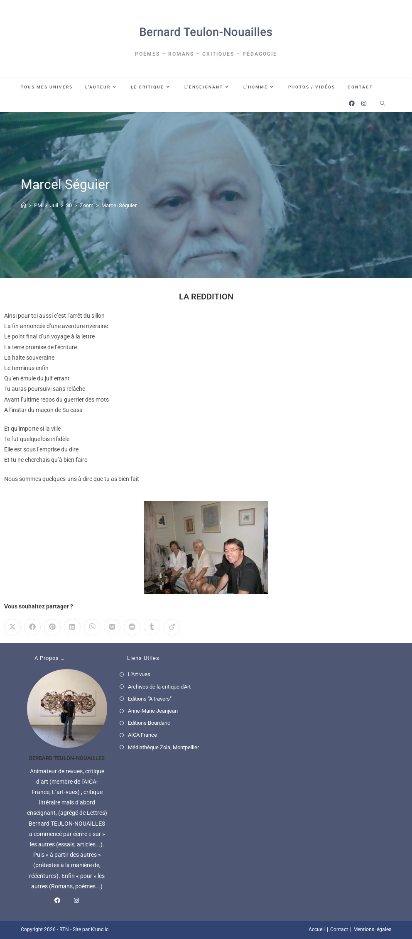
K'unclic (99, 929)
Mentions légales (372, 929)
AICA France (142, 735)
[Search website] (382, 104)
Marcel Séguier (119, 205)
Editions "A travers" (150, 699)
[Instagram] (76, 900)
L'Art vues (139, 674)
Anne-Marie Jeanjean (153, 711)
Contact (339, 929)
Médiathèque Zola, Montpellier (163, 747)
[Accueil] (23, 205)
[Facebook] (57, 900)
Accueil (317, 929)
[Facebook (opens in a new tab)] (352, 103)
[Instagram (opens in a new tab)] (364, 103)
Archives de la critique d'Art (159, 687)
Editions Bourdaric (149, 723)
